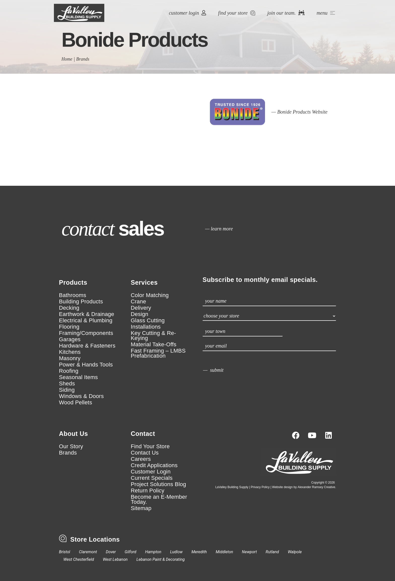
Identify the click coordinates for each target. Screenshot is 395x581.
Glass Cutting (148, 320)
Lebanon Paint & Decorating (161, 559)
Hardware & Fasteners (87, 345)
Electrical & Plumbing (85, 320)
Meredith (199, 551)
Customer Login (151, 471)
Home (66, 59)
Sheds (67, 383)
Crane (138, 301)
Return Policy (147, 490)
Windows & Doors (81, 396)
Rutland (272, 551)
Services (144, 282)
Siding (67, 389)
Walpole (295, 551)
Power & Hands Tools (86, 364)
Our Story (71, 446)
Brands (82, 59)
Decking (69, 307)
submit (216, 370)
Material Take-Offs (153, 344)
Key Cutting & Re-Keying (153, 336)
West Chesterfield (78, 559)
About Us (73, 433)
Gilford (130, 551)
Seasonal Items (78, 377)
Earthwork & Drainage (86, 314)
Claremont (88, 551)
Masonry (70, 358)
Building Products (81, 301)
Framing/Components (86, 333)
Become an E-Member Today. (159, 499)
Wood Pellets (75, 402)
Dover (111, 551)
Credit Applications (154, 465)
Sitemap (141, 508)
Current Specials (152, 478)
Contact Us (145, 452)
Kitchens (70, 352)
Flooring (69, 326)
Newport (249, 551)
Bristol (64, 551)
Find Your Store (150, 446)
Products (73, 282)
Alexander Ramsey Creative (316, 487)
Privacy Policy (260, 487)
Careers (141, 459)
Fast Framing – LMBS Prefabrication (158, 353)
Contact (143, 433)
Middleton (224, 551)
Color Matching (150, 295)
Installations (146, 326)
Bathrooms (72, 295)
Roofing (68, 371)
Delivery (141, 307)
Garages (70, 339)
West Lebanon (115, 559)
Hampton (153, 551)
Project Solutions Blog (158, 484)
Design (139, 314)
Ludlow (176, 551)
